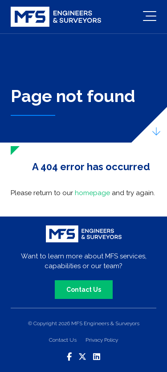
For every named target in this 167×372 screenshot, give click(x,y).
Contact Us (83, 289)
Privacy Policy (102, 340)
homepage (92, 193)
